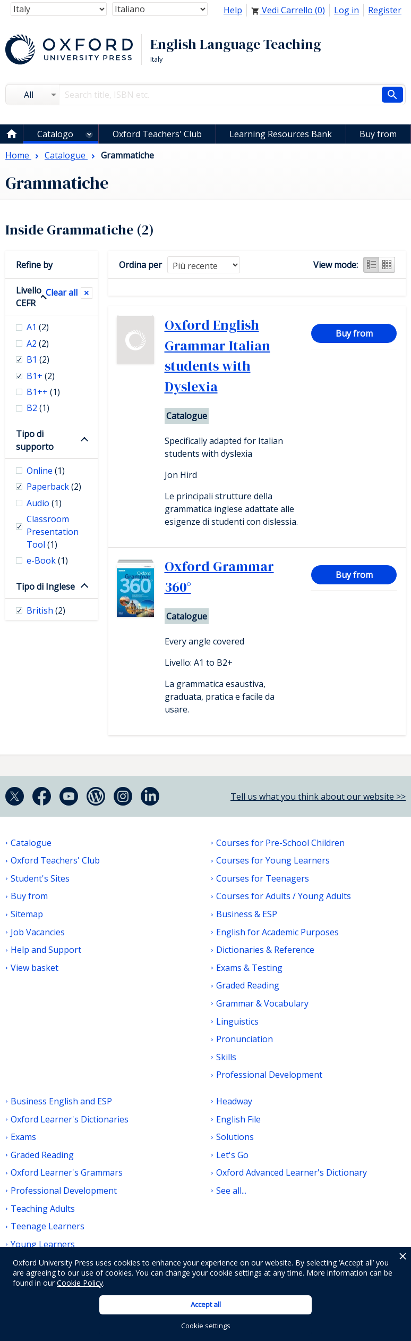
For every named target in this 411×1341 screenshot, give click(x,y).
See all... (231, 1190)
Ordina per (140, 265)
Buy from (378, 134)
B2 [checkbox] (38, 408)
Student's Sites (40, 878)
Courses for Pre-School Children (280, 843)
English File (238, 1119)
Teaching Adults (43, 1208)
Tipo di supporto (35, 440)
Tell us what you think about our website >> (318, 796)
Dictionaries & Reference (265, 950)
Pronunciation (244, 1039)
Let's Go (232, 1155)
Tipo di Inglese (45, 586)
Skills (226, 1057)
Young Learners (43, 1244)
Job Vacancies (38, 932)
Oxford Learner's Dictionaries (70, 1119)
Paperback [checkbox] (54, 486)
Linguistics (237, 1021)
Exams (23, 1137)
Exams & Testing (249, 968)
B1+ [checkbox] (41, 376)
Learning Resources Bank (280, 134)
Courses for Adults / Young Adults (283, 896)
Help (233, 10)
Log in (346, 10)
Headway (234, 1101)
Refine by (34, 265)
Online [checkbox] (46, 470)
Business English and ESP (61, 1101)
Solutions (235, 1137)
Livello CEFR (28, 296)
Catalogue (31, 843)
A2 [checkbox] (38, 343)
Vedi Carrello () (288, 10)
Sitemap (27, 914)
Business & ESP (246, 914)
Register (384, 10)
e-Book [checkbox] (47, 560)
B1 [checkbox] (38, 359)
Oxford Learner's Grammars (67, 1172)
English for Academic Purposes (277, 932)
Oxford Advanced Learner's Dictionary (291, 1172)
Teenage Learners (47, 1226)
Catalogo (55, 134)
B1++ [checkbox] (43, 392)
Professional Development (269, 1074)
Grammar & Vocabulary (262, 1003)
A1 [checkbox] (38, 327)
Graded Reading (247, 985)
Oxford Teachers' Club (157, 134)
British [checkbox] (46, 610)
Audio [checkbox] (44, 503)
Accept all (206, 1304)
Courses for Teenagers (262, 878)
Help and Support (46, 950)
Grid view (387, 265)
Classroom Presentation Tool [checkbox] (53, 531)
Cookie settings (205, 1325)
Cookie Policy (80, 1283)
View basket (34, 968)
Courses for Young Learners (273, 860)
